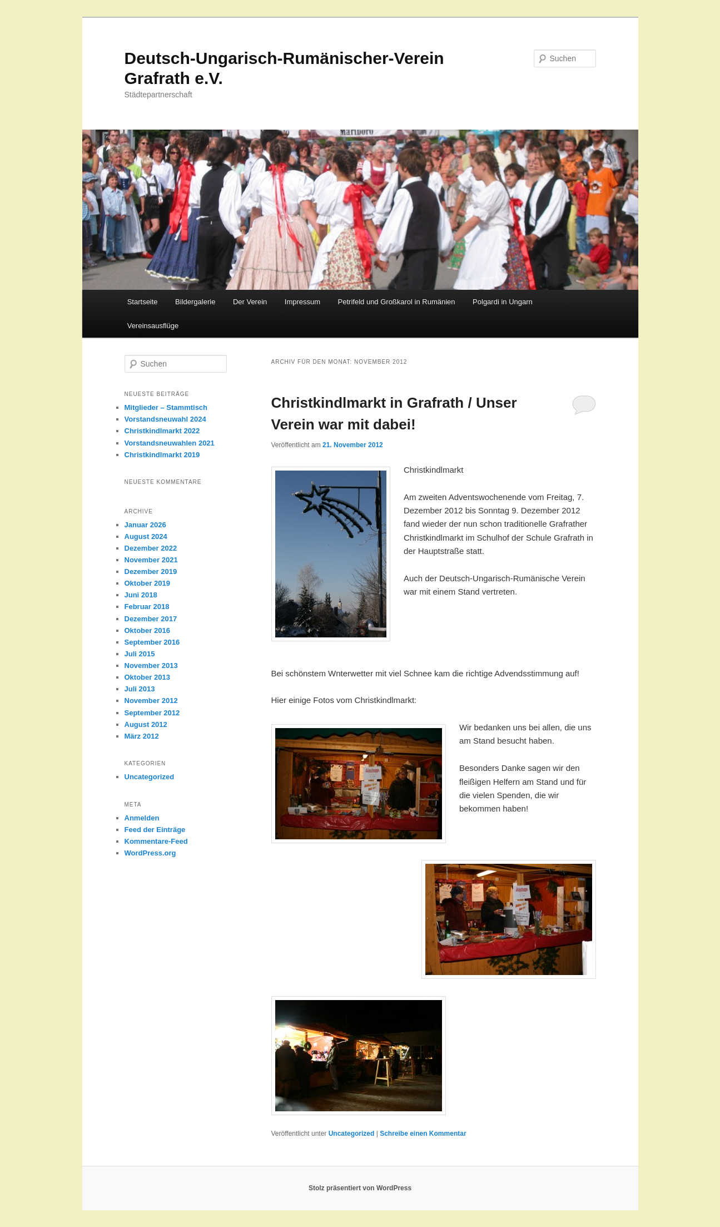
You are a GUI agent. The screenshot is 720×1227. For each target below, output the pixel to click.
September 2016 (152, 642)
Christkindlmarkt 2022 (162, 431)
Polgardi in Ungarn (503, 302)
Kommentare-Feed (156, 841)
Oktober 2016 (147, 630)
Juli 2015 (140, 654)
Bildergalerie (195, 302)
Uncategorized (352, 1133)
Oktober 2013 (147, 677)
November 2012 (151, 700)
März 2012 (142, 736)
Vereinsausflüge (153, 325)
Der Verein (250, 302)
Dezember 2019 (151, 571)
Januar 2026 (145, 525)
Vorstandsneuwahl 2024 (165, 419)
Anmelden (142, 818)
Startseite (142, 302)
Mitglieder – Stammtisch (166, 407)
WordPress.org (150, 853)
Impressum (302, 302)
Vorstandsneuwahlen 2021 (170, 443)
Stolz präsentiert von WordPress (360, 1188)
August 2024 (146, 536)
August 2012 (146, 724)
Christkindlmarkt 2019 (162, 455)
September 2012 (152, 713)
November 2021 (151, 560)
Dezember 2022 (151, 548)
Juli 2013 (140, 689)
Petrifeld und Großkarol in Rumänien (396, 302)
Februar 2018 (147, 606)
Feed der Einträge (155, 829)
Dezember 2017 (151, 619)
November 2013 (151, 665)
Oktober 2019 (147, 583)
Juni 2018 (141, 595)
